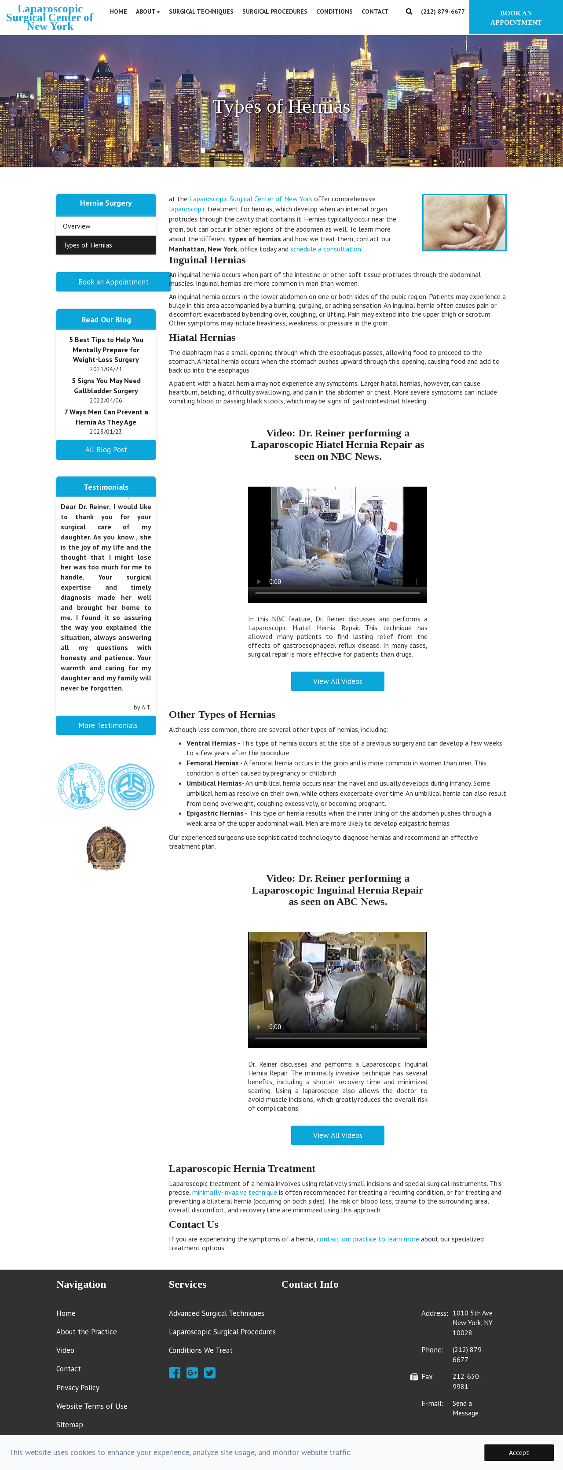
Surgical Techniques (201, 11)
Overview (77, 226)
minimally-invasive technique (234, 1192)
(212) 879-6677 (443, 11)
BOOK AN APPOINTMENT (516, 17)
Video (65, 1350)
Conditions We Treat (201, 1350)
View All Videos (337, 681)
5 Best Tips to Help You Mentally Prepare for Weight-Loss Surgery (106, 349)
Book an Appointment (113, 282)
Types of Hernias (87, 244)
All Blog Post (106, 449)
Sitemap (69, 1424)
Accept (519, 1452)
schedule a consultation (325, 248)
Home (118, 11)
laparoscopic (187, 208)
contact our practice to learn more (368, 1238)
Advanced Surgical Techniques (216, 1313)
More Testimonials (107, 725)
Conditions (334, 11)
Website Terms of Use (92, 1406)
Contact (375, 11)
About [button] (148, 11)
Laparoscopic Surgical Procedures (222, 1332)
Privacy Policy (77, 1387)
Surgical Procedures (274, 11)
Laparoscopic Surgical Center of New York (250, 198)
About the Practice (86, 1332)
